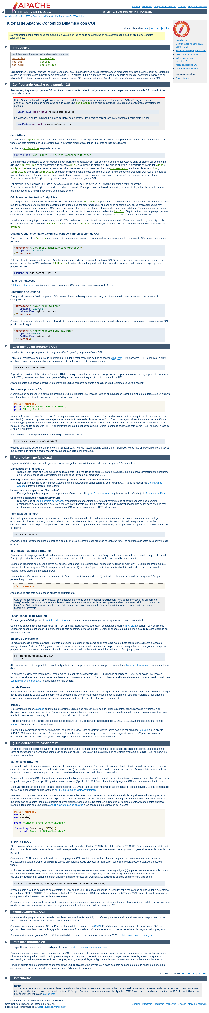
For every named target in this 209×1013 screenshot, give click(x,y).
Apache (9, 16)
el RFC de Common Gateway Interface (76, 790)
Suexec (15, 704)
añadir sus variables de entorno (66, 805)
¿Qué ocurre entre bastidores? (185, 59)
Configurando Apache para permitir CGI (42, 84)
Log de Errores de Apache (99, 493)
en (146, 28)
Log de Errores (20, 687)
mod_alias (18, 58)
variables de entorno (57, 620)
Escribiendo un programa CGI (191, 50)
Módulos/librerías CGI (187, 65)
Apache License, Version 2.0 (51, 1007)
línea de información (137, 665)
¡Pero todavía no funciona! (189, 54)
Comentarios (182, 78)
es (152, 28)
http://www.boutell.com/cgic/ (137, 935)
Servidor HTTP (22, 16)
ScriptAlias (48, 65)
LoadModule (83, 103)
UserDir (119, 211)
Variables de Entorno (24, 761)
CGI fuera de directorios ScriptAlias (33, 197)
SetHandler (83, 223)
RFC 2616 (130, 625)
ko (167, 28)
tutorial (23, 285)
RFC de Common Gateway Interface (87, 947)
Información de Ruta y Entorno (30, 550)
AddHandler (47, 58)
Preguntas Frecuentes (165, 6)
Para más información (187, 68)
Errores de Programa (24, 638)
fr (157, 28)
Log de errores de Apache (49, 501)
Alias (73, 165)
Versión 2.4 (56, 16)
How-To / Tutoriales (74, 16)
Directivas (147, 6)
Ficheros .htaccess (22, 280)
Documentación (40, 16)
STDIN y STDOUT (21, 841)
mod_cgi (17, 61)
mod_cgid (18, 65)
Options (45, 61)
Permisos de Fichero (157, 493)
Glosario (182, 6)
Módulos (136, 6)
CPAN (97, 926)
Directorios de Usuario (25, 291)
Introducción (182, 40)
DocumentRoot (119, 168)
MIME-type (116, 358)
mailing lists (48, 994)
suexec (40, 709)
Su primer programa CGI (26, 389)
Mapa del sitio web (197, 6)
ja (162, 28)
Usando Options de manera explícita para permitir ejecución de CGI (54, 233)
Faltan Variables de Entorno (28, 615)
